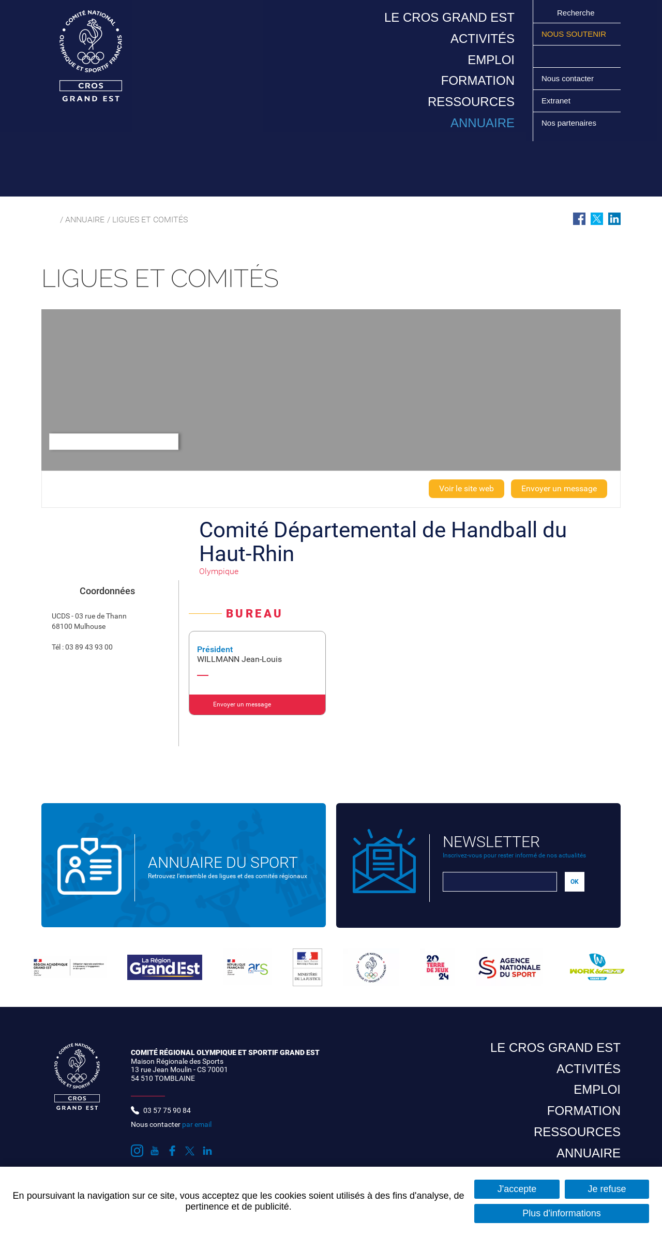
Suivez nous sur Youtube (559, 56)
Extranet (555, 100)
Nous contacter (567, 78)
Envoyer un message (559, 488)
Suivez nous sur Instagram (546, 56)
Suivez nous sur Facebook (571, 56)
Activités (482, 39)
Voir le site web (466, 488)
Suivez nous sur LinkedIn (596, 56)
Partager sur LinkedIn (614, 219)
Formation (478, 80)
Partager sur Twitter (597, 219)
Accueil (47, 219)
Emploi (491, 60)
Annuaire (482, 123)
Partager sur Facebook (579, 219)
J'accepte (517, 1189)
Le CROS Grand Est (449, 17)
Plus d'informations (561, 1213)
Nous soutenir (573, 33)
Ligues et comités (150, 219)
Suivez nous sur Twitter (584, 56)
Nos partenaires (568, 122)
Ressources (471, 102)
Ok (545, 12)
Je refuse (607, 1189)
